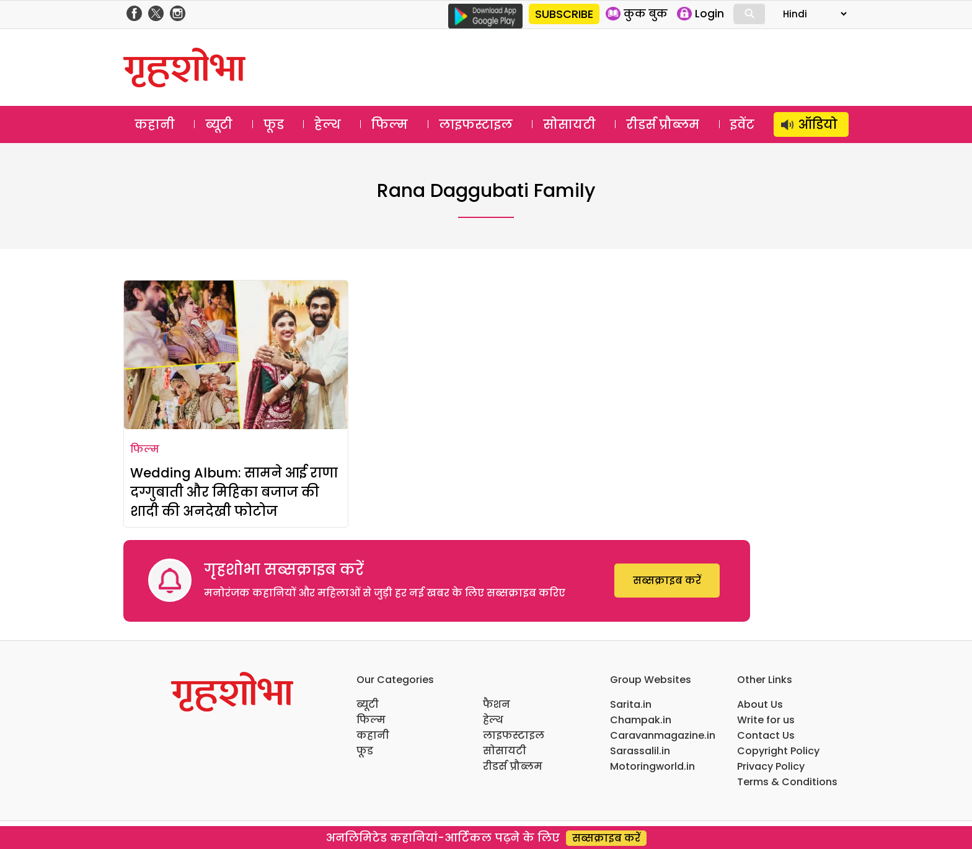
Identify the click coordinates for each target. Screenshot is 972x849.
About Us (760, 704)
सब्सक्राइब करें (667, 580)
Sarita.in (631, 704)
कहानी (155, 124)
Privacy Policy (771, 766)
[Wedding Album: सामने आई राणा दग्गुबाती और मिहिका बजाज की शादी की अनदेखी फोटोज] (236, 355)
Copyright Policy (778, 751)
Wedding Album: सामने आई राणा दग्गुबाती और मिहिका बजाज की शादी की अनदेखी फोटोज (234, 492)
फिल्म (389, 124)
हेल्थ (327, 124)
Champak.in (640, 720)
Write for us (766, 720)
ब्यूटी (218, 124)
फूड (273, 124)
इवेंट (742, 124)
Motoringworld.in (652, 766)
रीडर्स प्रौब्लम (662, 124)
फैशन (496, 704)
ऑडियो (817, 124)
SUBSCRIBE (564, 14)
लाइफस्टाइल (476, 124)
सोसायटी (569, 124)
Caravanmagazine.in (662, 735)
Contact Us (766, 735)
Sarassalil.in (640, 751)
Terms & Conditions (787, 782)
